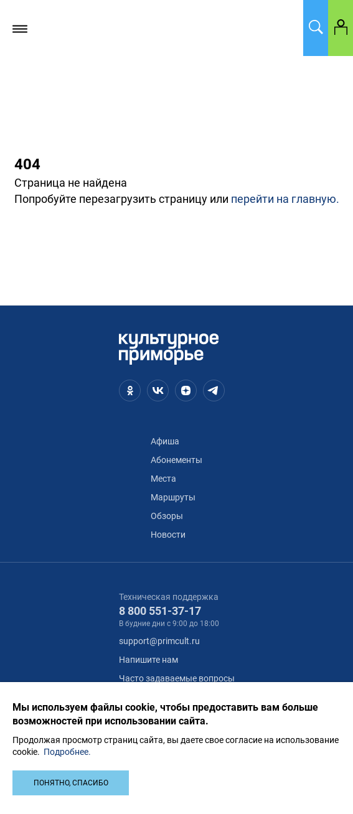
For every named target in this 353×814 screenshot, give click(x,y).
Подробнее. (67, 752)
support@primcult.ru (159, 641)
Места (163, 479)
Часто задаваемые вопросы (177, 678)
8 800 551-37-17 (160, 610)
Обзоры (167, 516)
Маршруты (173, 497)
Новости (168, 535)
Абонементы (176, 460)
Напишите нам (148, 660)
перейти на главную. (285, 198)
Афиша (165, 441)
